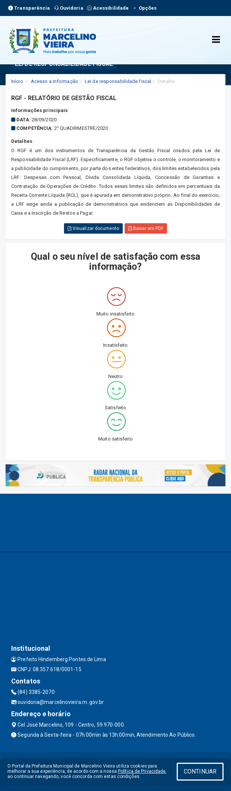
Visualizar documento (93, 228)
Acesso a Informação (54, 81)
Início (17, 81)
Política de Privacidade (142, 771)
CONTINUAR (200, 771)
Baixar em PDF (146, 228)
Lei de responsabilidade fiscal (118, 81)
